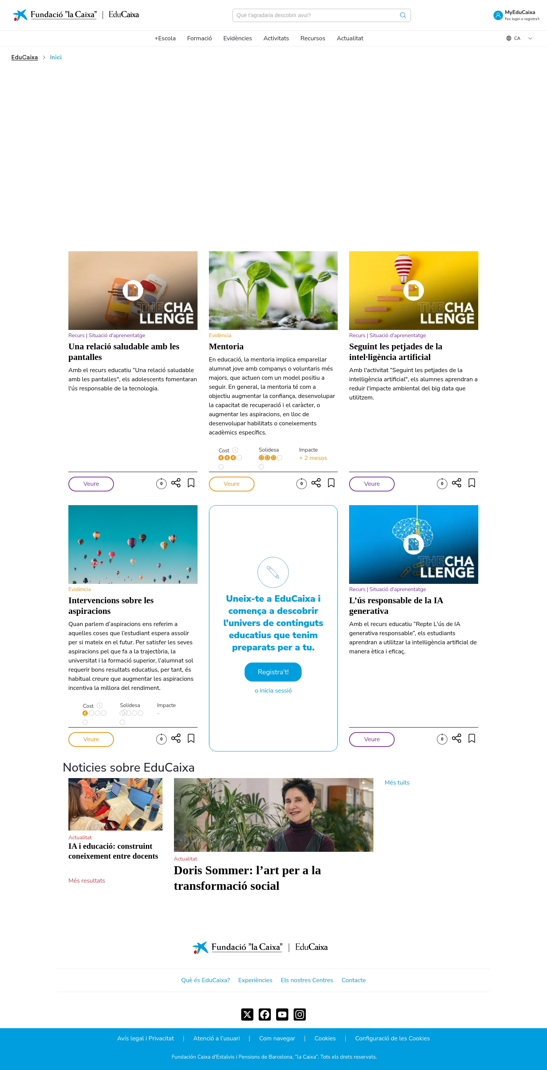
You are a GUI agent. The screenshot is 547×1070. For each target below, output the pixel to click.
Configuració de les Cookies (392, 1038)
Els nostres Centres (307, 980)
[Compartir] (176, 482)
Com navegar (277, 1038)
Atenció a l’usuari (216, 1038)
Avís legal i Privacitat (145, 1038)
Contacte (353, 980)
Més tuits (397, 782)
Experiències (255, 980)
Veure (91, 484)
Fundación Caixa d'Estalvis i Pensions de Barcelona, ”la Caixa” (245, 1056)
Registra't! (273, 672)
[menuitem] (165, 38)
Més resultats (86, 881)
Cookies (325, 1038)
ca (517, 38)
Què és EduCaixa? (205, 980)
